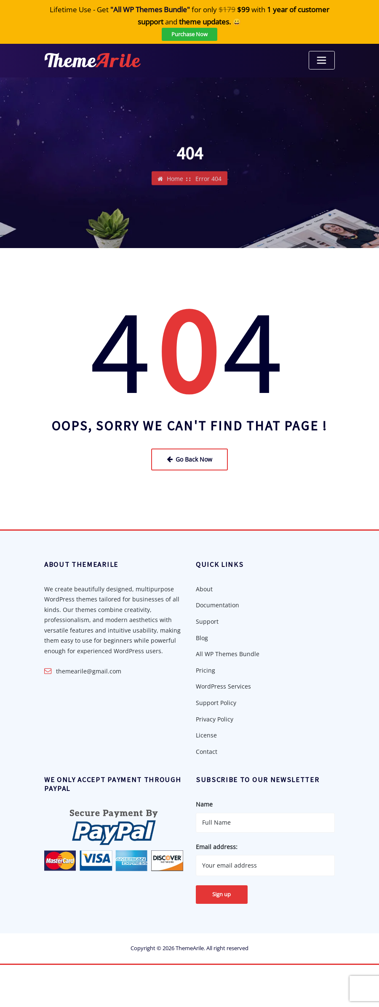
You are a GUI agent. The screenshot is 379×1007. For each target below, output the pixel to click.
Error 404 (208, 180)
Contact (206, 751)
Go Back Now (189, 459)
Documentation (217, 605)
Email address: (217, 846)
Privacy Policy (214, 718)
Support (207, 621)
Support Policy (216, 702)
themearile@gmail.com (88, 671)
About (204, 589)
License (206, 735)
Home (175, 180)
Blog (202, 637)
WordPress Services (223, 686)
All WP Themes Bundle (227, 653)
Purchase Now (189, 34)
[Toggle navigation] (322, 60)
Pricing (205, 670)
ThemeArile (190, 947)
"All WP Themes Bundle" (150, 9)
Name (204, 803)
